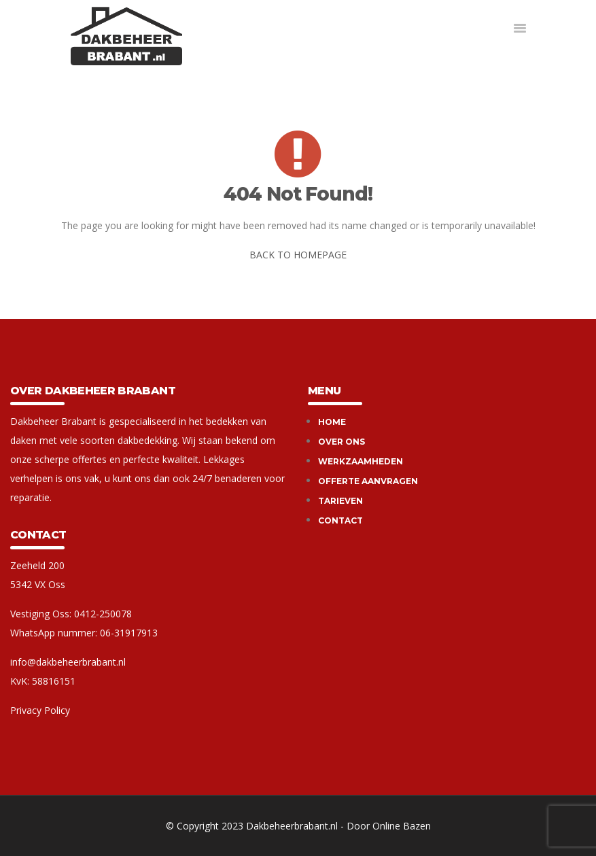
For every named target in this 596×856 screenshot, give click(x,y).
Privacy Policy (40, 710)
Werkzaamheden (360, 461)
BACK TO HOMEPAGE (298, 254)
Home (332, 422)
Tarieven (340, 501)
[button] (520, 28)
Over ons (341, 441)
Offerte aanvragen (368, 481)
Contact (340, 520)
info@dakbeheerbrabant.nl (68, 661)
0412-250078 (103, 613)
